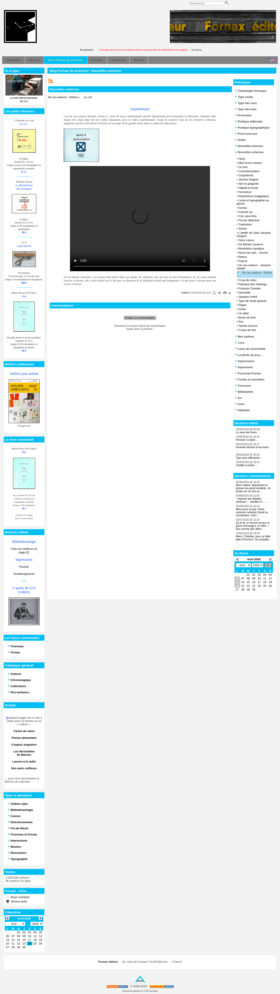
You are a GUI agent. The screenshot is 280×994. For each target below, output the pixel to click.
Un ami (242, 167)
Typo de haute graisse (252, 300)
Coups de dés (247, 330)
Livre (240, 342)
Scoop (242, 207)
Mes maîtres (244, 336)
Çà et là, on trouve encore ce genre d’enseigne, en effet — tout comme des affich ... (253, 526)
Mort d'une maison (250, 162)
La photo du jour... (248, 355)
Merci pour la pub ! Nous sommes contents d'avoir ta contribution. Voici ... (252, 512)
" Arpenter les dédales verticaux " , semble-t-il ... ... (252, 500)
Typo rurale (244, 97)
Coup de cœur (247, 280)
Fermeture (245, 192)
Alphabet (242, 410)
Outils (240, 139)
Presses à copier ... (247, 439)
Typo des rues (246, 103)
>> (268, 565)
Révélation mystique (251, 248)
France (242, 261)
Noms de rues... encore (253, 252)
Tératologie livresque (250, 90)
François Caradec (249, 288)
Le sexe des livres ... (248, 432)
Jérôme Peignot (248, 179)
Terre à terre (246, 240)
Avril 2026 (254, 559)
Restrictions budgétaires (253, 196)
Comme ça (245, 212)
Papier (242, 305)
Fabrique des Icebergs (252, 284)
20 (237, 585)
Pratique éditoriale (248, 121)
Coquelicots (245, 175)
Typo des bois (246, 109)
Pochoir (24, 566)
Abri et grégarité (248, 183)
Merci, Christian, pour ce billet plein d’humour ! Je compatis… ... (253, 539)
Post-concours (246, 133)
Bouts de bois (247, 317)
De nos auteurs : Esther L (254, 274)
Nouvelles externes (249, 152)
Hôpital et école (248, 187)
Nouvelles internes (249, 146)
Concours (243, 385)
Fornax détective (248, 220)
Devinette (244, 292)
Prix (240, 321)
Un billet (243, 313)
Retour (242, 256)
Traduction (245, 224)
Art (238, 398)
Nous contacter (20, 897)
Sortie (242, 309)
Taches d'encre (247, 325)
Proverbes (243, 115)
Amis (240, 404)
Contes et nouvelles (249, 379)
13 (237, 582)
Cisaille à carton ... (246, 465)
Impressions (244, 361)
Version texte (18, 901)
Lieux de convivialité (250, 348)
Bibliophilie (244, 391)
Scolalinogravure (24, 573)
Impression (244, 367)
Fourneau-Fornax (248, 373)
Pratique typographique (252, 127)
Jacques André (247, 296)
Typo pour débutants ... (249, 457)
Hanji (241, 158)
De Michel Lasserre (250, 244)
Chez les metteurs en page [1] (24, 550)
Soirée (242, 228)
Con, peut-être (247, 216)
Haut (140, 980)
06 (237, 578)
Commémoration (248, 171)
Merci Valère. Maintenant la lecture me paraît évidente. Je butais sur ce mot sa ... (253, 488)
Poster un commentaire (140, 318)
